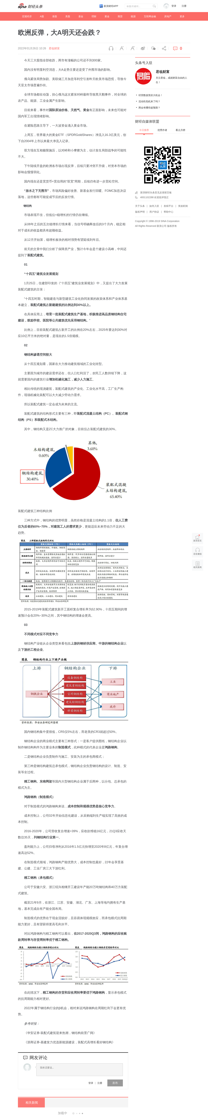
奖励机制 (183, 206)
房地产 (167, 16)
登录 (90, 1083)
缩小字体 (121, 48)
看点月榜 (180, 130)
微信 (153, 48)
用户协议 (154, 211)
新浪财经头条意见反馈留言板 (156, 192)
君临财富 (54, 48)
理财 (94, 16)
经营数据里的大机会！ (151, 95)
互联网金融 (150, 16)
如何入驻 (154, 206)
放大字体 (131, 48)
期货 (120, 16)
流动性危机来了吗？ (149, 101)
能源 (133, 16)
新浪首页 (197, 538)
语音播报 (110, 48)
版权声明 (140, 211)
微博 (142, 48)
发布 (115, 1082)
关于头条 (140, 206)
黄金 (107, 16)
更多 (182, 16)
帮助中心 (168, 211)
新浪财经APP (111, 6)
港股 (54, 16)
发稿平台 (168, 206)
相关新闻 (31, 1102)
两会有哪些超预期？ (149, 107)
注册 (184, 6)
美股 (67, 16)
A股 (42, 16)
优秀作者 (162, 130)
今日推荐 (144, 130)
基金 (80, 16)
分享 (163, 48)
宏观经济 (27, 16)
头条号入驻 (143, 63)
